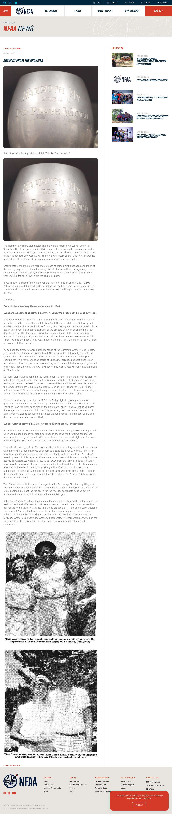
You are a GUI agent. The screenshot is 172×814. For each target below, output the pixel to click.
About (72, 778)
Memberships (102, 778)
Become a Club (100, 785)
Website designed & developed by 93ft (16, 808)
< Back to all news (12, 49)
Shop (129, 3)
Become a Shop (101, 788)
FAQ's (71, 791)
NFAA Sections (132, 11)
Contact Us (152, 778)
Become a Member (102, 781)
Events (78, 11)
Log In (145, 3)
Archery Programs (128, 785)
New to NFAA (126, 781)
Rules (46, 791)
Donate (112, 3)
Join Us (158, 11)
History (72, 788)
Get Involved (51, 11)
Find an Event (49, 785)
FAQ (96, 3)
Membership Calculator (104, 791)
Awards (123, 788)
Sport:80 (45, 808)
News (46, 781)
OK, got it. (139, 804)
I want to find (105, 11)
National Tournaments (52, 788)
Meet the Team (74, 781)
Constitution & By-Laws (78, 785)
